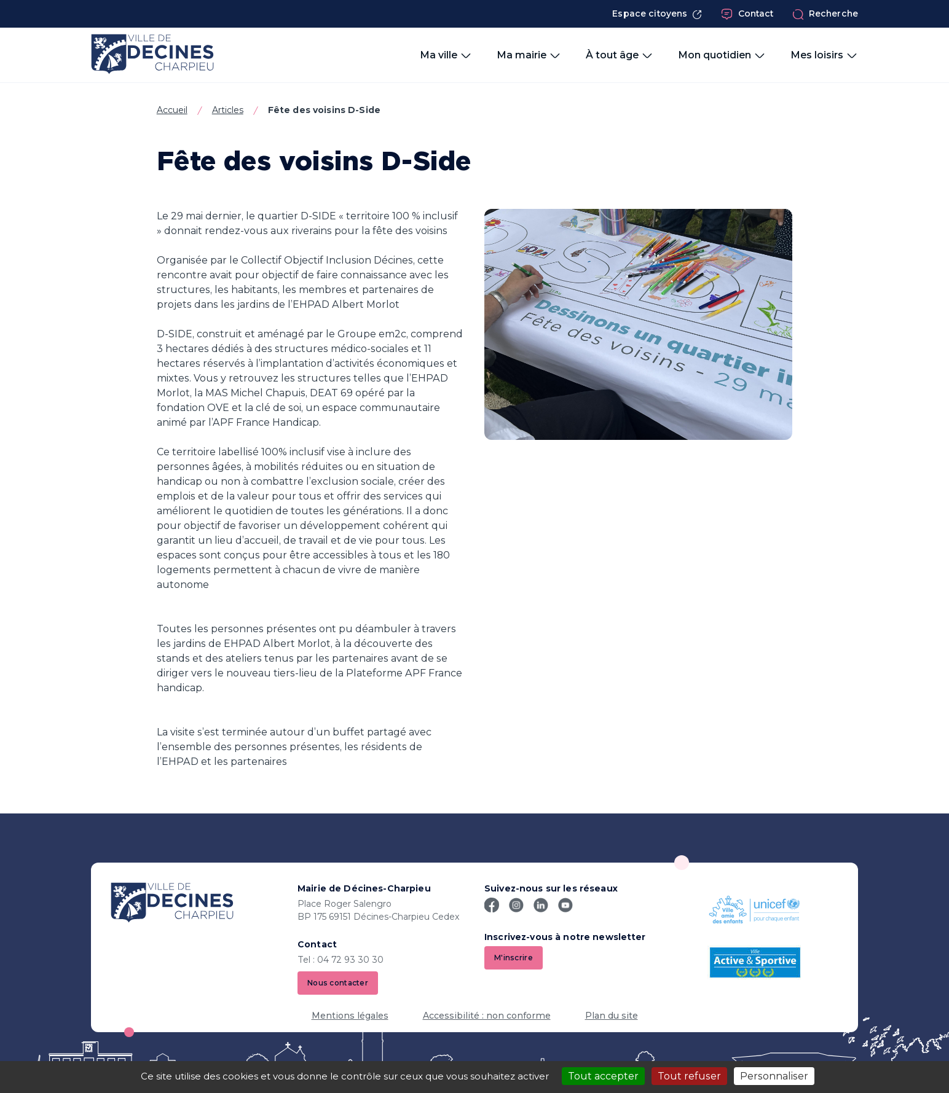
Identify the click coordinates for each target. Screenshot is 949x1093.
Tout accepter (603, 1076)
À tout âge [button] (619, 55)
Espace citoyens (657, 14)
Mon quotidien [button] (722, 55)
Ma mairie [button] (529, 55)
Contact (747, 14)
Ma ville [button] (446, 55)
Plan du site (611, 1015)
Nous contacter (337, 982)
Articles (227, 110)
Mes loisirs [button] (824, 55)
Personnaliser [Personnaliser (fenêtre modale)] (774, 1076)
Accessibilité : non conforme (487, 1015)
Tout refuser (689, 1076)
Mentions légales (350, 1015)
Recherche (825, 14)
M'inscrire (513, 957)
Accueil (172, 110)
